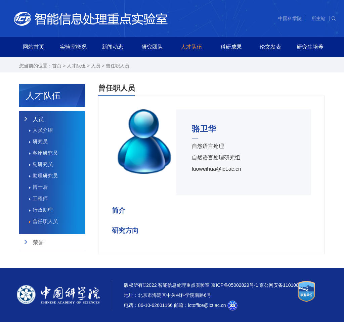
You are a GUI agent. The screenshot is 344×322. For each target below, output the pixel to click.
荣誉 (38, 242)
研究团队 (152, 47)
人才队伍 (191, 47)
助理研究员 (45, 175)
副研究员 (43, 164)
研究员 (40, 141)
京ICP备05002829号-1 (234, 285)
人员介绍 (43, 130)
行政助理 (43, 210)
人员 (95, 65)
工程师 (40, 198)
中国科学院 (290, 18)
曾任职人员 (117, 65)
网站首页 (33, 47)
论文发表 (270, 47)
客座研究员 (45, 153)
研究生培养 (310, 47)
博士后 (40, 187)
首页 (56, 65)
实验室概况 (73, 47)
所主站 (318, 18)
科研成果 (231, 47)
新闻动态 (112, 47)
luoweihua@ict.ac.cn (216, 169)
